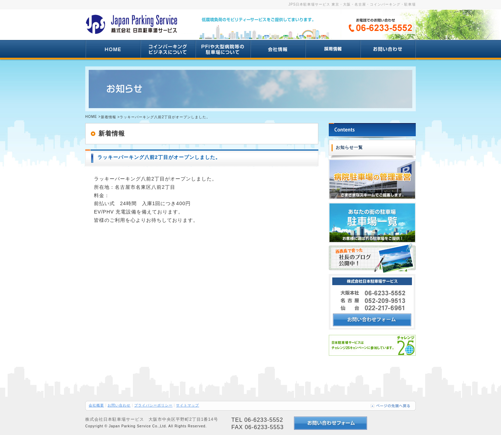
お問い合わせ (119, 405)
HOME (91, 117)
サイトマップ (187, 405)
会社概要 (96, 405)
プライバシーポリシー (153, 405)
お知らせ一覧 (349, 147)
